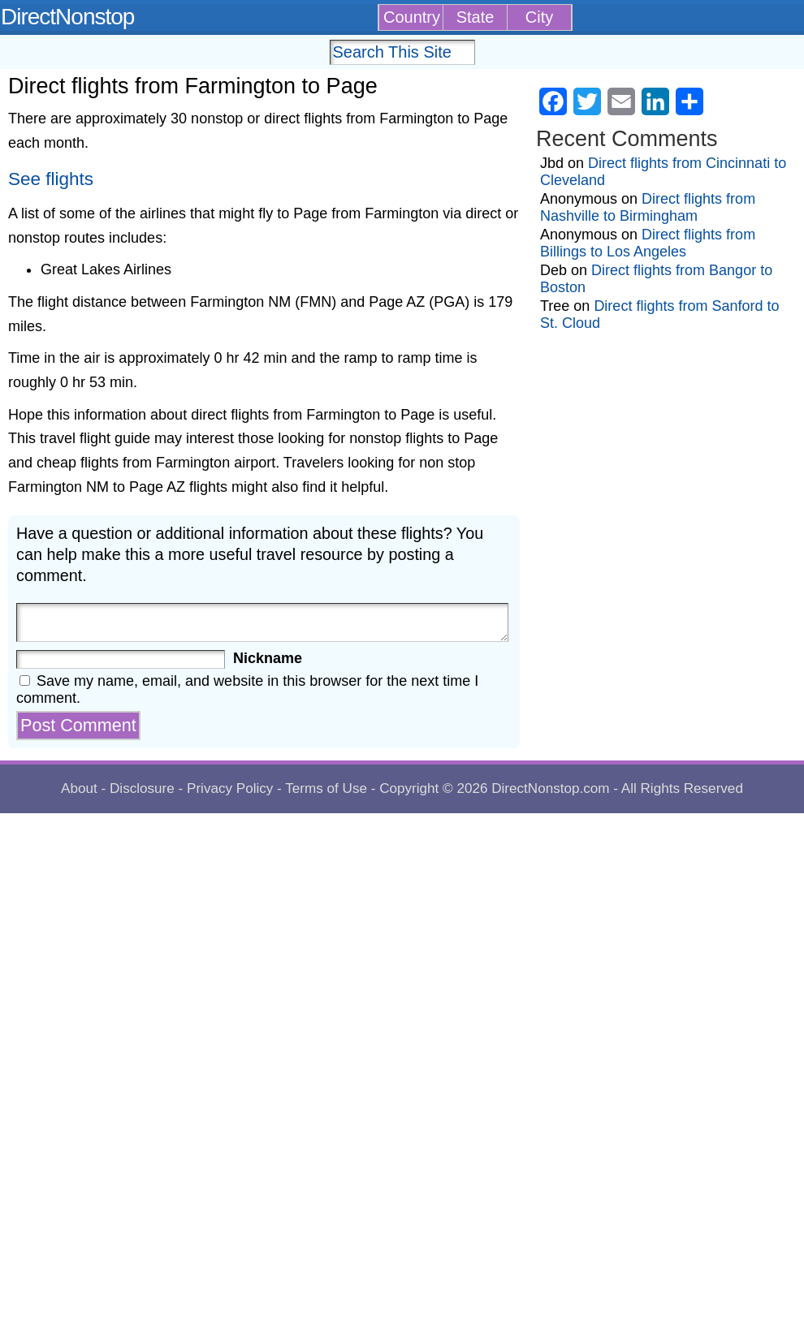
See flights (50, 179)
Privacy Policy (230, 788)
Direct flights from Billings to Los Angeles (647, 243)
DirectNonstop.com (550, 788)
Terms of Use (326, 788)
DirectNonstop (67, 16)
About (79, 788)
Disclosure (142, 788)
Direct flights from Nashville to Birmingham (647, 207)
